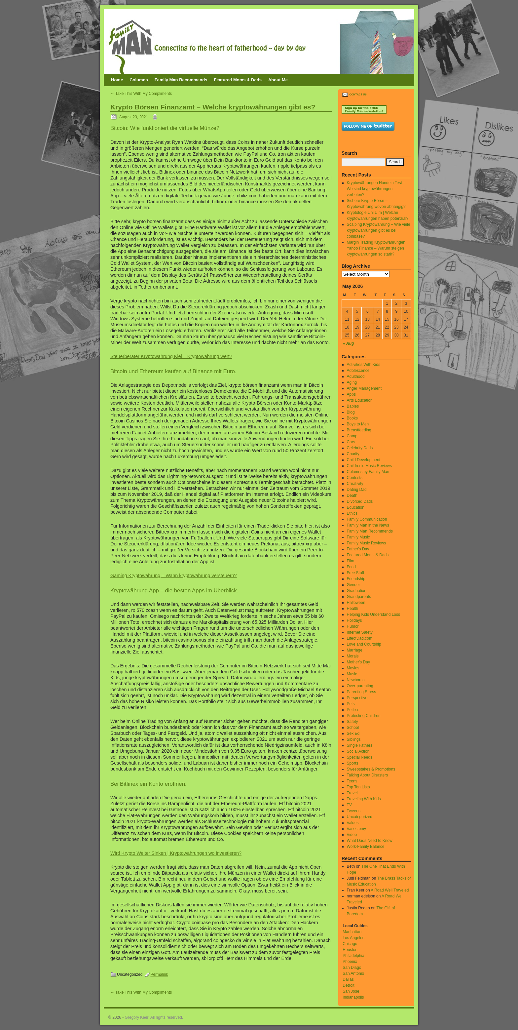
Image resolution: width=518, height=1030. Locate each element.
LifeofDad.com (359, 638)
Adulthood (356, 376)
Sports (352, 763)
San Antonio (353, 973)
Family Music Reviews (366, 543)
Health (352, 608)
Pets (351, 703)
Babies (353, 406)
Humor (353, 626)
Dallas (348, 979)
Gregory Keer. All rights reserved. (154, 1017)
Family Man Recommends (181, 79)
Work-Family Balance (366, 846)
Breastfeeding (359, 430)
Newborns (356, 680)
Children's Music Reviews (369, 465)
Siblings (354, 739)
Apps (351, 394)
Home (117, 79)
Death (352, 495)
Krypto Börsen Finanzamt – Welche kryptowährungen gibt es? (212, 107)
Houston (350, 949)
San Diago (352, 967)
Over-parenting (360, 686)
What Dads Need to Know (369, 840)
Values (353, 822)
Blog (351, 412)
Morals (353, 656)
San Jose (351, 991)
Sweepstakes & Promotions (371, 769)
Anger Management (364, 388)
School (353, 727)
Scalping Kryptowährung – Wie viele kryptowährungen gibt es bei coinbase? (378, 230)
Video (352, 834)
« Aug (348, 343)
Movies (353, 668)
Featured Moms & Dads (237, 79)
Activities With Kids (363, 364)
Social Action (358, 751)
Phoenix (350, 961)
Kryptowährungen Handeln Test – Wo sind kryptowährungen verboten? (376, 188)
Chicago (350, 943)
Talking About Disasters (367, 775)
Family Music (358, 537)
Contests (354, 477)
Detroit (348, 985)
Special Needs (359, 757)
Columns (139, 79)
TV (349, 805)
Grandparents (359, 596)
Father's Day (358, 549)
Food (351, 567)
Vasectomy (356, 828)
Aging (352, 382)
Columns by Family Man (368, 471)
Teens (352, 781)
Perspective (357, 697)
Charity (353, 454)
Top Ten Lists (358, 787)
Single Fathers (359, 745)
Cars (351, 442)
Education (355, 507)
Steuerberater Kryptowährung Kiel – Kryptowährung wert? (171, 356)
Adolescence (358, 370)
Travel (352, 793)
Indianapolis (353, 997)
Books (352, 418)
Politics (353, 709)
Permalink (159, 974)
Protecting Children (364, 715)
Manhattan (352, 932)
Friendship (356, 578)
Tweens (353, 811)
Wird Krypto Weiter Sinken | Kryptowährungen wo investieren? (175, 853)
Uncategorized (359, 816)
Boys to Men (358, 424)
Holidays (354, 620)
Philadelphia (353, 955)
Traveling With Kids (364, 799)
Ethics (352, 513)
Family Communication (367, 519)
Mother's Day (358, 662)
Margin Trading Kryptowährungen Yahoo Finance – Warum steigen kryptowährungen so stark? (376, 248)
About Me (278, 79)
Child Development (363, 459)
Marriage (354, 650)
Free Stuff (355, 573)
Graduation (356, 590)
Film (350, 561)
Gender (353, 584)
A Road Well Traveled (390, 890)
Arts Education (360, 400)
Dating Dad (357, 489)
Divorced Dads (360, 501)
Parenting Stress (361, 692)
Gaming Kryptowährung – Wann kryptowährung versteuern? (173, 575)
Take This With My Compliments (141, 93)
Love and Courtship (364, 644)
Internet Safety (360, 632)
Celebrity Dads (360, 448)
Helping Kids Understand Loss (373, 614)
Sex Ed (353, 733)
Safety (352, 721)
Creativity (355, 483)
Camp (352, 436)
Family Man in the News (368, 525)
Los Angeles (353, 937)
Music (352, 674)
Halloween (356, 602)
